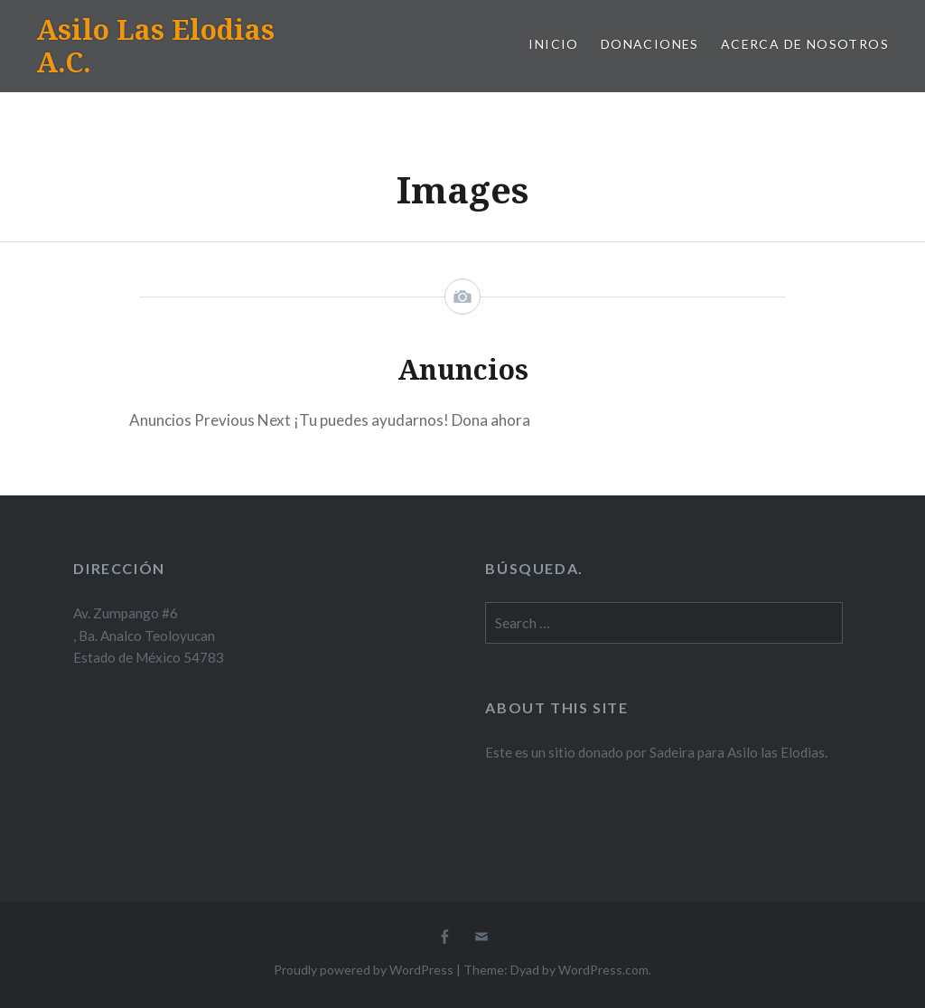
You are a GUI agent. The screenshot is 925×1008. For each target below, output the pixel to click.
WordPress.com (603, 969)
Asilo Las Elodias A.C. (155, 45)
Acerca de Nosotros (805, 44)
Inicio (553, 44)
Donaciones (650, 44)
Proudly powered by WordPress (363, 969)
